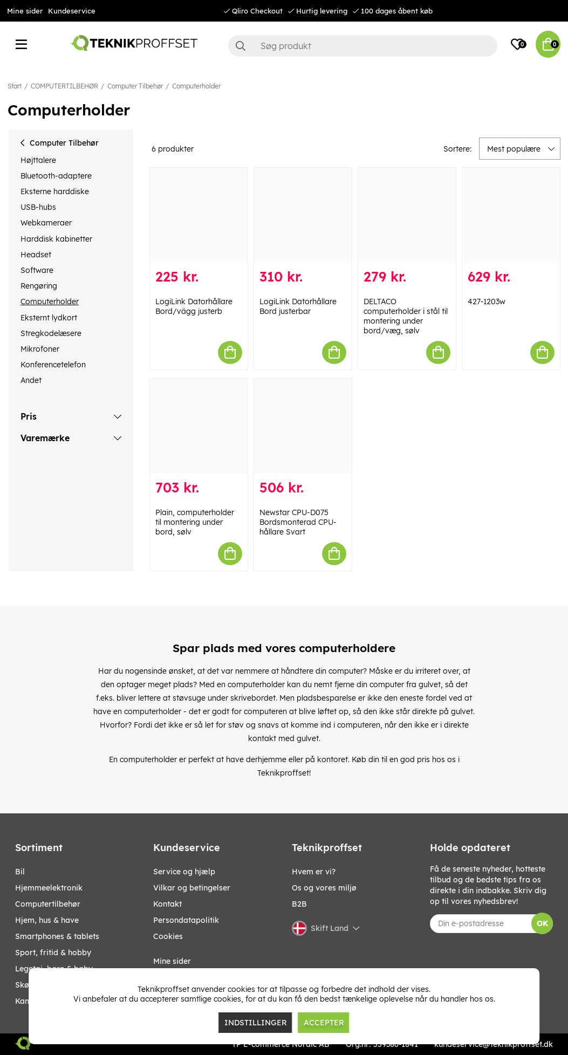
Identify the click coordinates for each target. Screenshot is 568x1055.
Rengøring (38, 286)
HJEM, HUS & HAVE (47, 920)
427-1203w (486, 301)
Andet (31, 380)
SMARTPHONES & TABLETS (57, 936)
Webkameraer (46, 223)
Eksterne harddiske (54, 191)
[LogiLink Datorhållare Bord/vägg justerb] (199, 215)
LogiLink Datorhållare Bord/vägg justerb (193, 306)
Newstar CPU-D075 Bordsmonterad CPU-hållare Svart (298, 522)
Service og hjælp (184, 871)
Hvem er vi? (314, 871)
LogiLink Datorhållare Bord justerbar (298, 306)
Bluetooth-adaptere (56, 176)
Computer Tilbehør (135, 86)
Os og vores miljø (324, 888)
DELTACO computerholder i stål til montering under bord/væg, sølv (406, 316)
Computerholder (196, 86)
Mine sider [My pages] (172, 961)
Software (36, 270)
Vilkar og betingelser (191, 888)
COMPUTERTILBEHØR (64, 86)
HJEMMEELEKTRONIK (49, 888)
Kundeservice (71, 10)
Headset (35, 254)
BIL (20, 871)
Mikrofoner (39, 349)
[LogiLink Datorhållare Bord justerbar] (303, 215)
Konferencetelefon (53, 364)
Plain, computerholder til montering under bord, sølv (194, 522)
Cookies (168, 936)
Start (15, 86)
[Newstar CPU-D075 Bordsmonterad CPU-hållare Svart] (303, 426)
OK (542, 923)
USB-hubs (38, 207)
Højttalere (38, 160)
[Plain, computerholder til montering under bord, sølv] (199, 426)
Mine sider (25, 10)
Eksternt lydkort (48, 318)
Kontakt (167, 904)
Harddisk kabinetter (56, 239)
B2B (299, 904)
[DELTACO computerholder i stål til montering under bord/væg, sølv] (407, 215)
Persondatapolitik (186, 920)
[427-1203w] (511, 215)
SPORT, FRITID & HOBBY (53, 952)
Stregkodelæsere (50, 333)
